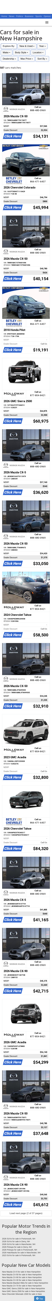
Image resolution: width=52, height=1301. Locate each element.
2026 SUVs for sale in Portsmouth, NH (18, 1239)
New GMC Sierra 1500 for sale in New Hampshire (23, 1288)
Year (42, 46)
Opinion (47, 16)
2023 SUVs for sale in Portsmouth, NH (18, 1255)
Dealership (9, 58)
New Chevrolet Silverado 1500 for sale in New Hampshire (22, 1294)
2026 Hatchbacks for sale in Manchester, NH (21, 1252)
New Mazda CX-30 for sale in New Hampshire (22, 1280)
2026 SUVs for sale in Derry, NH (16, 1241)
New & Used (27, 46)
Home (4, 16)
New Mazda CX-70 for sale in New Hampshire (22, 1286)
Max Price (27, 58)
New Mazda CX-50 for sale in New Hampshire (22, 1274)
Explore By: (9, 46)
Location (38, 52)
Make (6, 52)
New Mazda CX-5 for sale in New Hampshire (21, 1272)
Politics (19, 16)
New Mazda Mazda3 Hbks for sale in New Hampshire (25, 1283)
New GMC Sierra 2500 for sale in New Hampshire (23, 1291)
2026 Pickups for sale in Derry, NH (17, 1247)
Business (29, 16)
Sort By (42, 58)
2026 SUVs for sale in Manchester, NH (18, 1244)
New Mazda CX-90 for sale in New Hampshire (22, 1277)
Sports (38, 16)
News (11, 16)
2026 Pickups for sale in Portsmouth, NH (19, 1250)
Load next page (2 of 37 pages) (26, 1213)
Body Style (21, 52)
